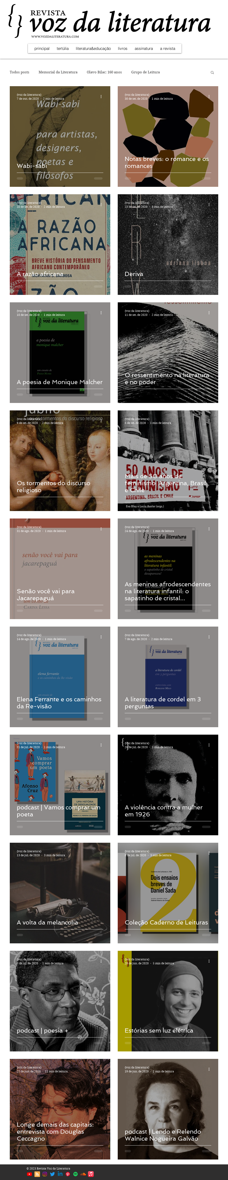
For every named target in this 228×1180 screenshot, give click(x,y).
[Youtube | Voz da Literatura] (29, 1174)
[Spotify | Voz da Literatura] (75, 1174)
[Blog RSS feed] (37, 1174)
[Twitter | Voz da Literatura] (52, 1174)
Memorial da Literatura (58, 72)
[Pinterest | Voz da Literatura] (68, 1174)
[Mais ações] (102, 96)
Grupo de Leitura (145, 72)
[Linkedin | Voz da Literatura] (60, 1174)
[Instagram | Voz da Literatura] (45, 1174)
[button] (212, 72)
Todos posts (19, 72)
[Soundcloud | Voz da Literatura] (83, 1174)
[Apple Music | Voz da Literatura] (91, 1174)
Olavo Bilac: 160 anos (104, 72)
